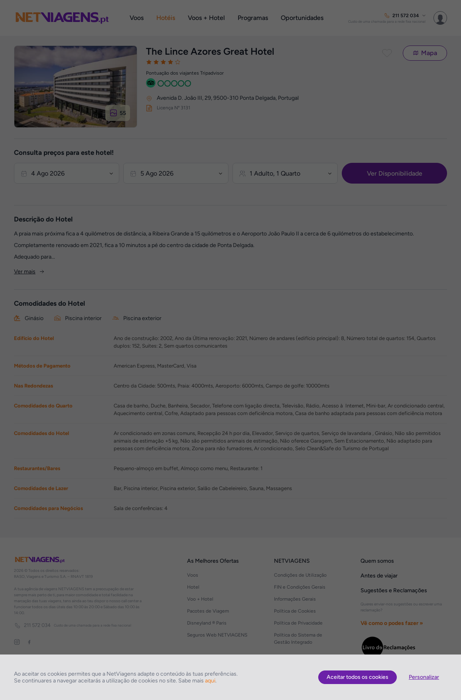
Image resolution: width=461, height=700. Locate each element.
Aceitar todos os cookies (357, 677)
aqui (210, 680)
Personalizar (424, 677)
